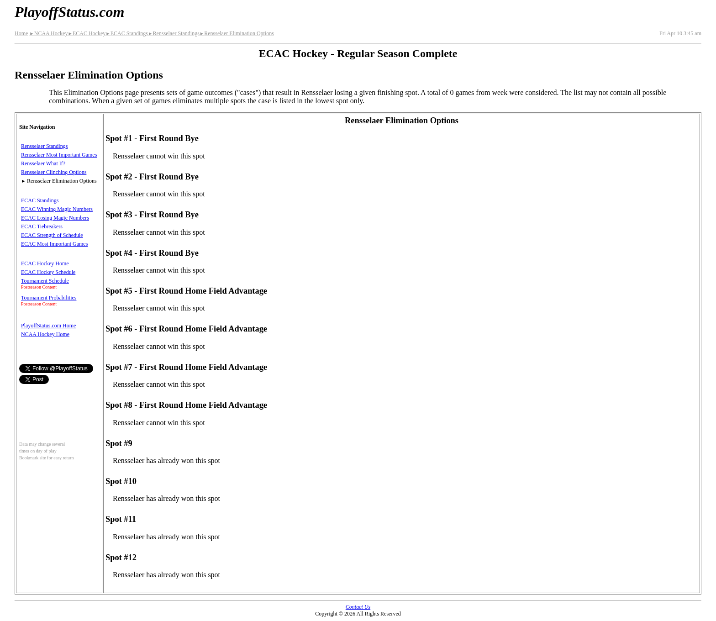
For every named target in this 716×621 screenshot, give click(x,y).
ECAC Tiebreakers (42, 226)
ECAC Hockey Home (45, 263)
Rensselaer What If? (43, 163)
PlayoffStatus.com (69, 12)
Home (21, 33)
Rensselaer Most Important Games (59, 155)
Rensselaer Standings (174, 33)
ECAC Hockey (86, 33)
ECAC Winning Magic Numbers (57, 209)
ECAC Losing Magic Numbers (55, 218)
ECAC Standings (126, 33)
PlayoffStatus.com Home (48, 325)
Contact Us (358, 607)
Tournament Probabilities (48, 298)
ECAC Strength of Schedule (52, 235)
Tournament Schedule (45, 281)
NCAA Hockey (48, 33)
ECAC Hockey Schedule (48, 272)
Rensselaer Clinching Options (53, 172)
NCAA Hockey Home (45, 334)
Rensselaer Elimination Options (237, 33)
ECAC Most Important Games (54, 244)
